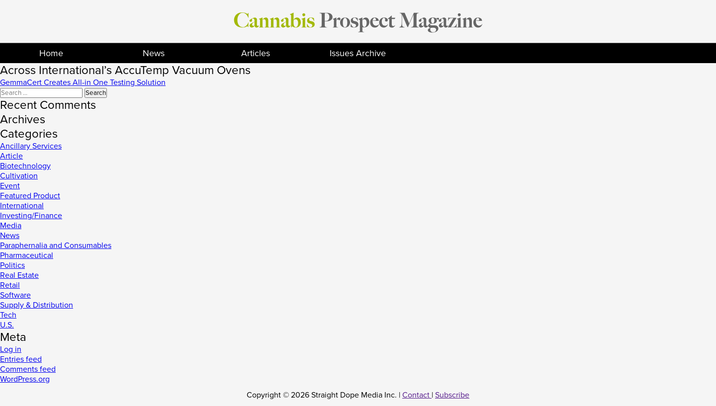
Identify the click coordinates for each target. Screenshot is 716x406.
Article (11, 156)
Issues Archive (358, 53)
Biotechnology (25, 166)
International (22, 206)
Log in (10, 349)
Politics (12, 265)
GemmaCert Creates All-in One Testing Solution (83, 82)
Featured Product (30, 196)
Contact (417, 395)
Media (10, 226)
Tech (8, 315)
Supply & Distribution (36, 305)
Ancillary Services (31, 146)
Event (10, 186)
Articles (255, 53)
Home (51, 53)
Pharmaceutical (26, 255)
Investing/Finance (31, 216)
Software (15, 295)
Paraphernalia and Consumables (55, 245)
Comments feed (28, 369)
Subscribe (452, 395)
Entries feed (21, 359)
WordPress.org (25, 379)
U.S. (7, 325)
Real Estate (19, 275)
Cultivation (19, 176)
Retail (10, 285)
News (154, 53)
